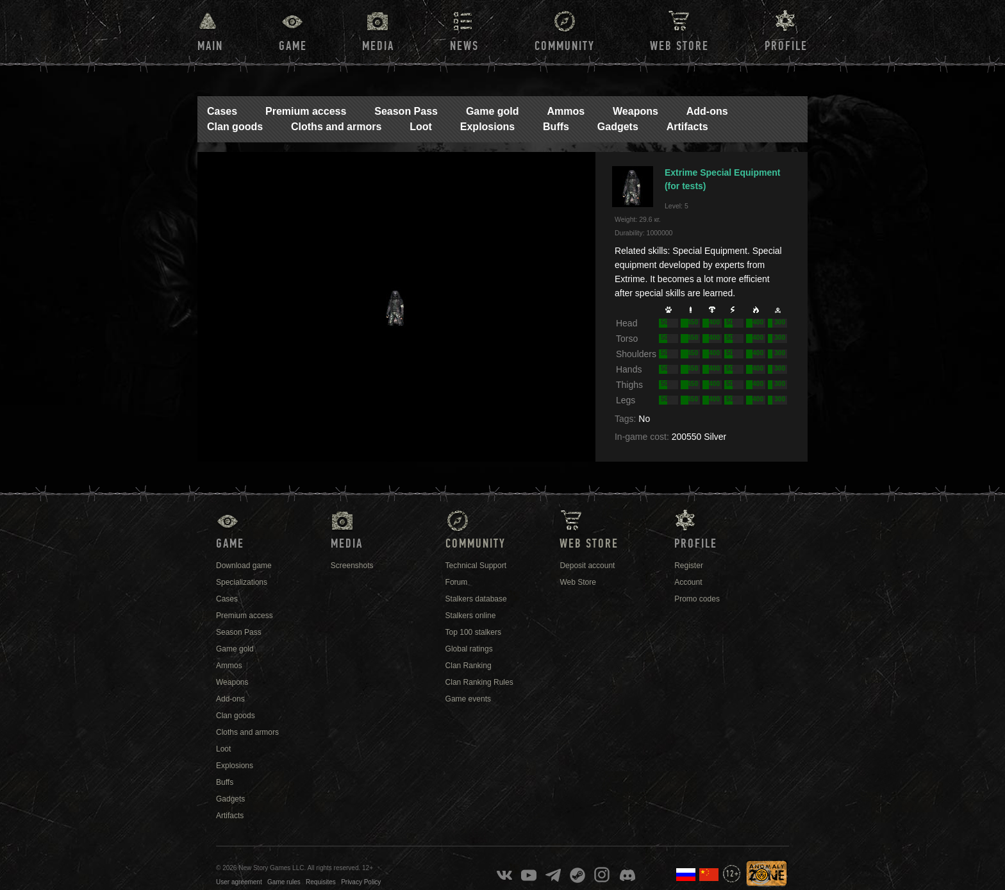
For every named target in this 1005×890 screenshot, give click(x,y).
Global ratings (469, 648)
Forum (456, 582)
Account (688, 582)
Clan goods (235, 126)
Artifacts (687, 126)
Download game (244, 565)
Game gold (492, 111)
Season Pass (406, 111)
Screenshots (352, 565)
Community (565, 46)
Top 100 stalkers (473, 632)
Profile (786, 46)
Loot (421, 126)
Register (688, 565)
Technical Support (475, 565)
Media (378, 46)
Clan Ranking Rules (479, 682)
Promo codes (697, 598)
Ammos (566, 111)
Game (293, 46)
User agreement (239, 882)
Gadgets (617, 126)
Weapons (635, 111)
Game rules (284, 882)
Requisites (321, 882)
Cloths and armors (336, 126)
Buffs (556, 126)
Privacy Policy (361, 882)
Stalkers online (470, 615)
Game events (468, 698)
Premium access (305, 111)
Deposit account (587, 565)
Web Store (679, 46)
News (464, 46)
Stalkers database (476, 598)
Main (210, 46)
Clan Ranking (468, 665)
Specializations (241, 582)
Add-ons (707, 111)
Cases (222, 111)
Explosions (487, 126)
